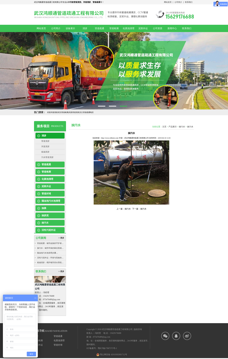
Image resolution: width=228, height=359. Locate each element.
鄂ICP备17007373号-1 (107, 348)
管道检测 (114, 28)
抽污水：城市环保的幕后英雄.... (50, 248)
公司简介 (178, 2)
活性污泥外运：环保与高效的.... (50, 258)
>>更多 (61, 238)
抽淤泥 (45, 215)
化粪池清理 (128, 28)
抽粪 (44, 208)
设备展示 (70, 28)
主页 (164, 127)
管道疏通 (99, 28)
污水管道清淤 (47, 157)
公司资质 (157, 28)
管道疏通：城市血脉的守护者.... (50, 243)
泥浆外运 (143, 28)
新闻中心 (172, 28)
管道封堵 (46, 193)
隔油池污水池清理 (51, 201)
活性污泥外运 (49, 230)
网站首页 (168, 2)
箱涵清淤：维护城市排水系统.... (50, 262)
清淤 (85, 28)
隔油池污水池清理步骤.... (47, 253)
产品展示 (173, 127)
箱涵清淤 (45, 152)
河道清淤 (45, 146)
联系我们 (189, 2)
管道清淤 (45, 141)
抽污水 (45, 222)
